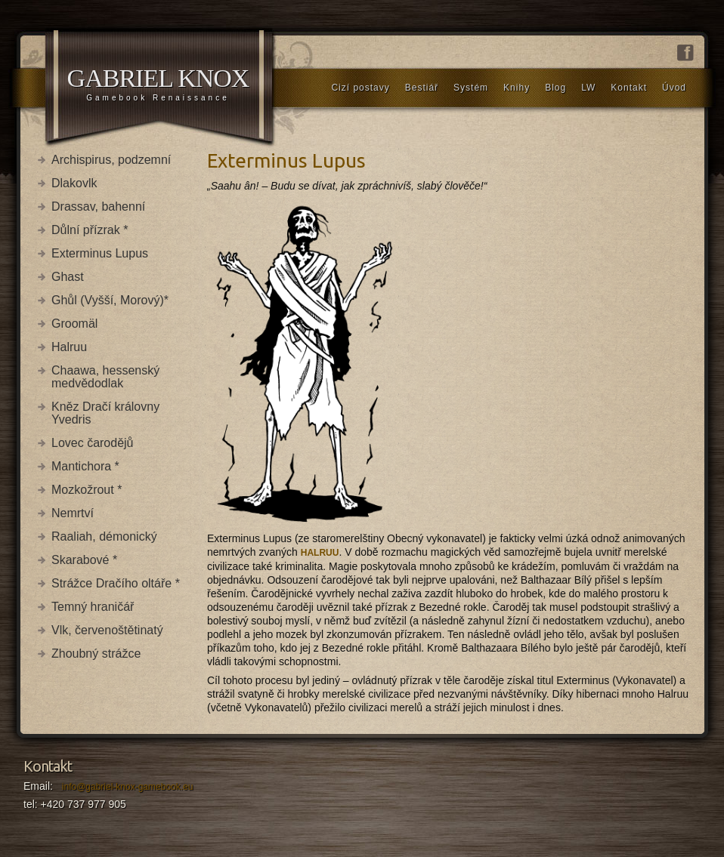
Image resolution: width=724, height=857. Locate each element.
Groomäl (74, 323)
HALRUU (320, 552)
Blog (555, 87)
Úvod (674, 87)
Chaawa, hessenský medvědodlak (105, 377)
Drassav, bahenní (98, 206)
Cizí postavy (360, 87)
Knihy (516, 87)
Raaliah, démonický (104, 536)
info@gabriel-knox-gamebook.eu (127, 786)
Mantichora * (85, 466)
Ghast (67, 276)
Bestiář (421, 87)
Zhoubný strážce (96, 653)
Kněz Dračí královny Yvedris (105, 413)
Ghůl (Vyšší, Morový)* (110, 300)
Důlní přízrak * (89, 229)
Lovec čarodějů (92, 442)
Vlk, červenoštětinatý (107, 630)
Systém (470, 87)
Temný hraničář (92, 606)
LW (588, 87)
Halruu (69, 347)
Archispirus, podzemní (111, 159)
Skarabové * (84, 559)
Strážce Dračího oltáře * (115, 583)
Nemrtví (72, 513)
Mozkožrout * (86, 489)
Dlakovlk (74, 183)
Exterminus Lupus (99, 253)
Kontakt (629, 87)
